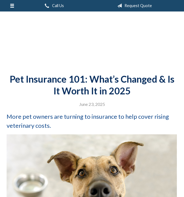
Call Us (53, 6)
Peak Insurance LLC (92, 40)
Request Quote (133, 6)
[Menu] (12, 6)
